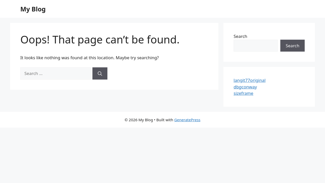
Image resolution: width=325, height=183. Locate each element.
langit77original (250, 80)
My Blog (33, 9)
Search (240, 36)
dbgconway (245, 87)
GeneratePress (187, 119)
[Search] (99, 73)
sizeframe (243, 93)
